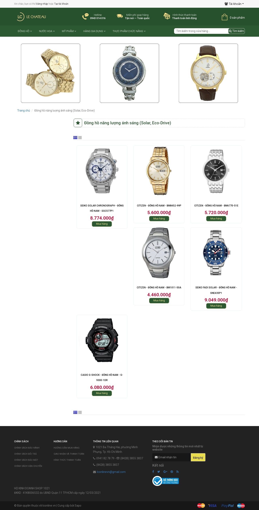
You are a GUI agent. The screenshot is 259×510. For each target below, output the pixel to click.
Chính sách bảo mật (26, 460)
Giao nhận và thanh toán (69, 454)
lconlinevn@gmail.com (111, 471)
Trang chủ (23, 110)
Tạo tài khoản (61, 3)
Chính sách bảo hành (26, 448)
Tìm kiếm (236, 31)
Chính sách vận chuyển (28, 466)
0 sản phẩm (237, 17)
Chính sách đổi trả (25, 454)
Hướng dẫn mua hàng (67, 448)
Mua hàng (102, 223)
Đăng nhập (42, 3)
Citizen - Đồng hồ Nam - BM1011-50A (159, 287)
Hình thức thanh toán (67, 460)
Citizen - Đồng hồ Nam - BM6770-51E (216, 205)
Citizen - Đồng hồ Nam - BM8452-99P (159, 205)
